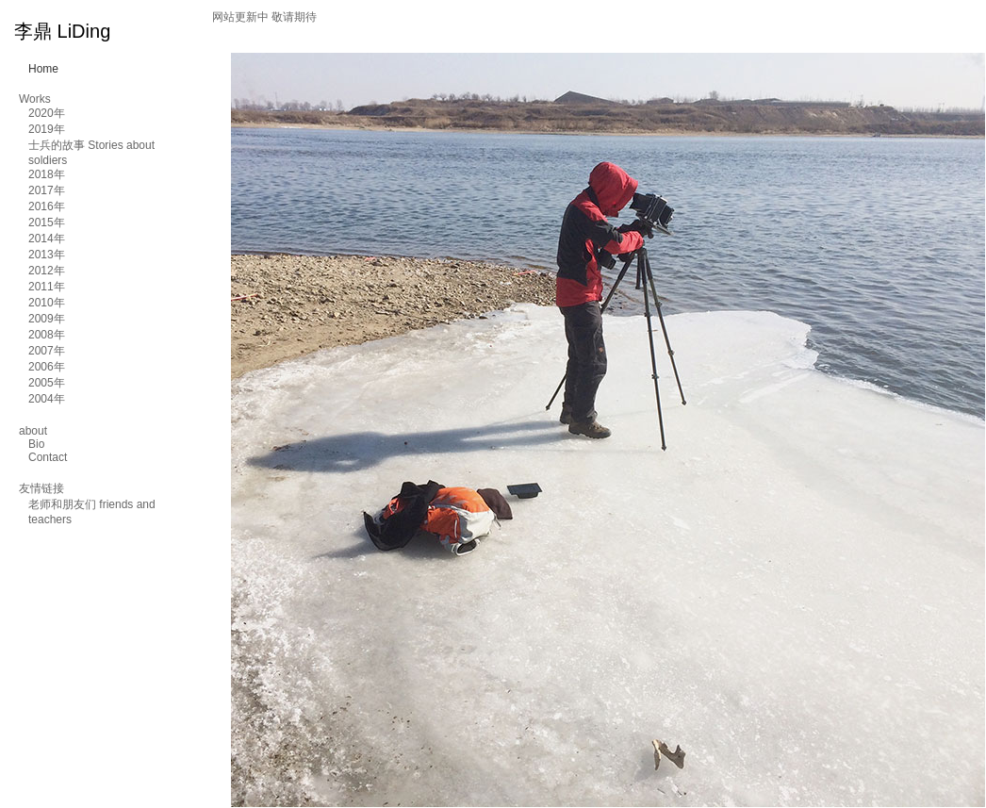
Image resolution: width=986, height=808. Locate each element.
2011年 (46, 286)
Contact (47, 457)
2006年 (46, 366)
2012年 (46, 270)
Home (43, 68)
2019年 (46, 129)
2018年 (46, 174)
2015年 (46, 222)
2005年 (46, 382)
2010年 (46, 302)
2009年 (46, 318)
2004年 (46, 398)
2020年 (46, 113)
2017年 (46, 190)
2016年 (46, 206)
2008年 (46, 334)
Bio (36, 444)
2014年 (46, 238)
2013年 (46, 254)
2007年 (46, 350)
